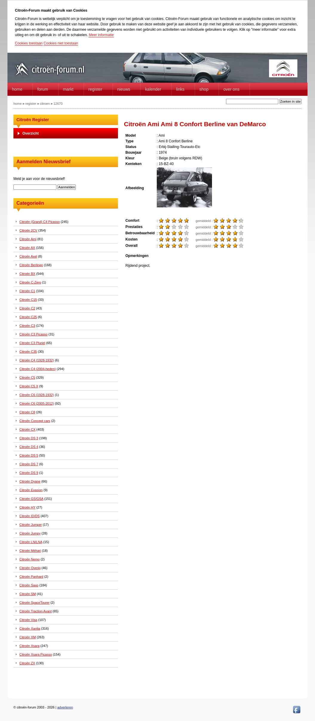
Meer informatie (101, 35)
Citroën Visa (28, 620)
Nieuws (123, 89)
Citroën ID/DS (29, 516)
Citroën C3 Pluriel (32, 343)
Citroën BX (27, 273)
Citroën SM (27, 594)
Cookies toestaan (29, 43)
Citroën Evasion (31, 490)
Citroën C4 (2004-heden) (37, 369)
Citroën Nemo (29, 559)
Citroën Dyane (29, 481)
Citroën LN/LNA (30, 542)
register (30, 103)
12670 (58, 103)
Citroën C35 (28, 351)
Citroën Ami (27, 239)
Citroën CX (27, 429)
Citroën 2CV (28, 230)
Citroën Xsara (29, 646)
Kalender (153, 89)
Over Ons (231, 89)
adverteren (65, 707)
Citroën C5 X (28, 386)
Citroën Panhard (31, 576)
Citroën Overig (30, 568)
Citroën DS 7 (28, 464)
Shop (203, 89)
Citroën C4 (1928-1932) (36, 360)
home (17, 89)
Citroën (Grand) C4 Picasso (39, 222)
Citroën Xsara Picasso (35, 654)
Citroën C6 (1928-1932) (36, 395)
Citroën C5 (27, 377)
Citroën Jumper (30, 524)
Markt (68, 89)
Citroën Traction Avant (35, 611)
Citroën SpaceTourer (34, 602)
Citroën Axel (28, 256)
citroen (45, 103)
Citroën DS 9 (28, 472)
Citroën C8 (27, 412)
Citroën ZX (27, 663)
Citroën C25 (28, 317)
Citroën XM (27, 637)
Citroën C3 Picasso (33, 334)
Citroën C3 (27, 325)
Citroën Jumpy (30, 533)
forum (42, 89)
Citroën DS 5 (28, 455)
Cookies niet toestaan (61, 43)
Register (95, 89)
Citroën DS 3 (28, 438)
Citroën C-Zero (30, 282)
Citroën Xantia (29, 628)
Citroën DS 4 (28, 447)
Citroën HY (27, 507)
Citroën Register (32, 119)
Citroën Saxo (29, 585)
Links (180, 89)
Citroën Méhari (30, 550)
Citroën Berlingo (31, 265)
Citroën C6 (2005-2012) (36, 403)
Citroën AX (27, 247)
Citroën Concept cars (34, 421)
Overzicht (30, 133)
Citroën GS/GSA (31, 498)
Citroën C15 (28, 299)
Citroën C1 (27, 291)
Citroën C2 (27, 308)
